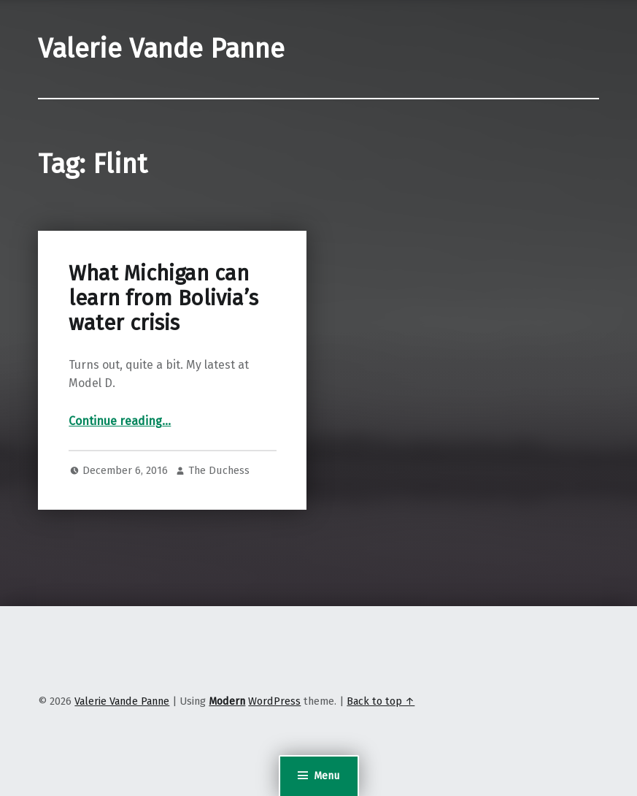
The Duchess (219, 470)
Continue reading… (120, 421)
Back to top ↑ (380, 701)
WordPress (274, 701)
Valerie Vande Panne (161, 49)
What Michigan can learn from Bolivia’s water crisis (163, 299)
